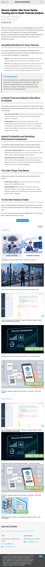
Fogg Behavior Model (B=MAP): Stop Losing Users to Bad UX (19, 260)
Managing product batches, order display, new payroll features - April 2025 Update (21, 517)
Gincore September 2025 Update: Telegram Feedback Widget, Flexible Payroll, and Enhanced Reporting (21, 321)
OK (41, 556)
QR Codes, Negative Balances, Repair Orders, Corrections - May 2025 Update (21, 392)
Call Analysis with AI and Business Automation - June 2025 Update (20, 356)
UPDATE (40, 226)
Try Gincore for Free (22, 220)
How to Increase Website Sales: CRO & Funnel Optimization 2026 (20, 289)
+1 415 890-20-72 (8, 542)
